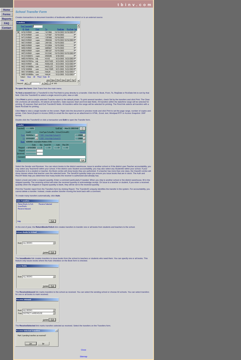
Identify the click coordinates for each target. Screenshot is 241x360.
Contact (6, 28)
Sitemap (83, 356)
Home (6, 10)
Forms (6, 14)
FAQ (6, 23)
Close (83, 350)
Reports (6, 19)
